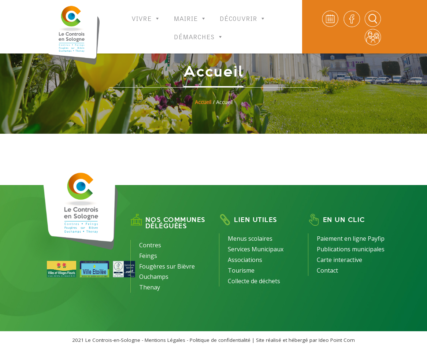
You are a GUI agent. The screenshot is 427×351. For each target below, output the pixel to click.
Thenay (149, 287)
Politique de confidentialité (220, 340)
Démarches (198, 32)
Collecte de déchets (254, 281)
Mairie (190, 13)
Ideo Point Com (337, 340)
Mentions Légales (165, 340)
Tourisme (241, 270)
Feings (148, 256)
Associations (245, 260)
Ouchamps (153, 277)
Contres (150, 245)
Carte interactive (339, 260)
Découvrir (243, 13)
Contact (327, 270)
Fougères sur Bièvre (167, 266)
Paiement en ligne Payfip (351, 238)
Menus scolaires (250, 238)
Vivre (145, 13)
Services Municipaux (255, 249)
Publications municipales (351, 249)
